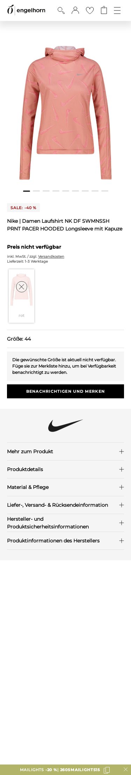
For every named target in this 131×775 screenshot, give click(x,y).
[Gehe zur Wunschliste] (89, 10)
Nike (13, 221)
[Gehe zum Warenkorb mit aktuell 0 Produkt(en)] (103, 10)
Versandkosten (51, 256)
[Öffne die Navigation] (117, 10)
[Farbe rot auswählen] (21, 296)
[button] (75, 10)
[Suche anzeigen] (61, 10)
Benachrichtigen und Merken (65, 391)
